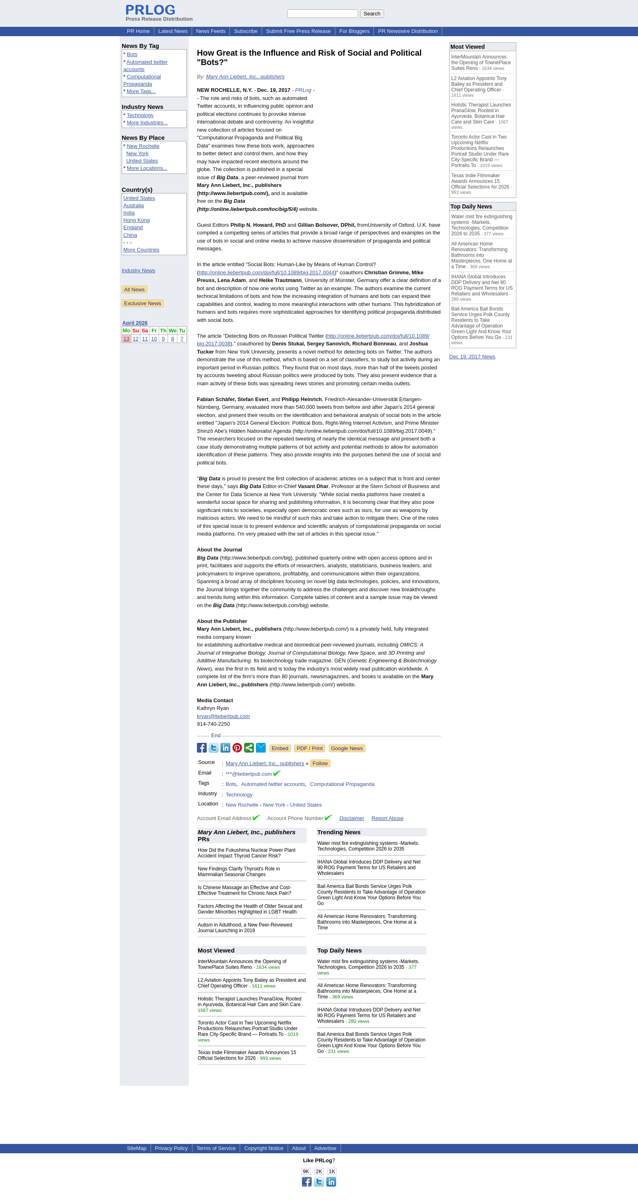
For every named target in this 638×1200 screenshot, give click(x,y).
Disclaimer (351, 818)
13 (126, 339)
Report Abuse (387, 818)
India (129, 213)
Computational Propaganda (342, 784)
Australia (133, 205)
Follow (320, 763)
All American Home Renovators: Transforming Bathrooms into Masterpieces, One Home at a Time (366, 922)
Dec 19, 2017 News (472, 357)
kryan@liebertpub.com (223, 716)
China (130, 235)
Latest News (173, 31)
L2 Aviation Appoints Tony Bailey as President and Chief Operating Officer (479, 84)
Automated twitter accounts (273, 784)
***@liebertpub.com (249, 774)
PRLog (303, 90)
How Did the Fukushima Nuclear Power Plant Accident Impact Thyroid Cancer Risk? (246, 853)
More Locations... (147, 168)
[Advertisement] (380, 146)
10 (154, 339)
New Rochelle (143, 146)
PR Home (138, 31)
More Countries (141, 250)
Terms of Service (216, 1148)
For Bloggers (354, 31)
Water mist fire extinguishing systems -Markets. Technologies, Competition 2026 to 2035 (368, 846)
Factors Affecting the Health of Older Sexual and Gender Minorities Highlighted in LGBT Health (250, 909)
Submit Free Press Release (298, 31)
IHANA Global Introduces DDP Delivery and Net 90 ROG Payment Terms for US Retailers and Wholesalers (369, 867)
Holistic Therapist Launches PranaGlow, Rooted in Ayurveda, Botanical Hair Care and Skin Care (250, 1001)
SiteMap (136, 1148)
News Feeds (210, 31)
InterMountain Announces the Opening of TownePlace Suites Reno (242, 964)
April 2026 (135, 323)
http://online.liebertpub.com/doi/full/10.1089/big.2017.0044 (266, 272)
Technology (140, 115)
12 (135, 339)
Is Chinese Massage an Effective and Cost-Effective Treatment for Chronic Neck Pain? (244, 890)
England (133, 227)
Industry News (138, 270)
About (299, 1148)
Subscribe (246, 31)
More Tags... (141, 91)
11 (145, 339)
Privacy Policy (171, 1148)
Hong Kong (136, 220)
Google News (347, 748)
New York (137, 153)
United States (142, 161)
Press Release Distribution (159, 16)
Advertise (325, 1148)
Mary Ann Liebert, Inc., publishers (245, 77)
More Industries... (147, 122)
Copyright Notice (263, 1148)
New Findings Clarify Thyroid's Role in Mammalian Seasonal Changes (239, 871)
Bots (132, 54)
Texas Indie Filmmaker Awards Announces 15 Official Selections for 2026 (247, 1055)
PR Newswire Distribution (408, 31)
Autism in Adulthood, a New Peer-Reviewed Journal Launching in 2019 (245, 927)
